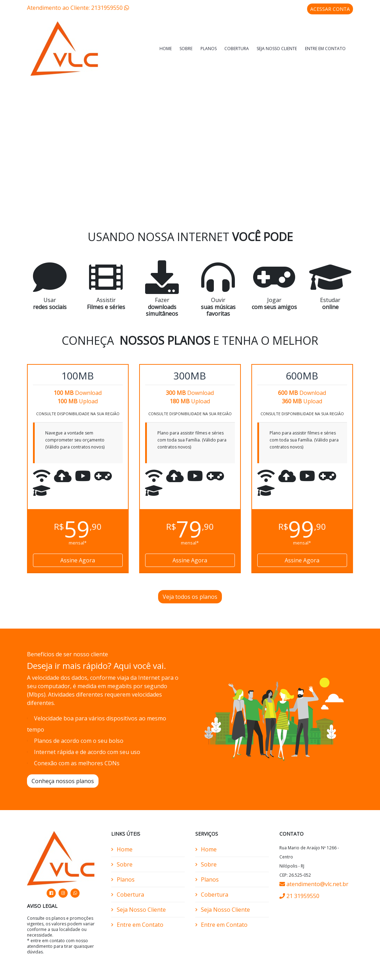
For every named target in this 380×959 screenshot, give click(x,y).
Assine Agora (77, 557)
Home (166, 49)
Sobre (185, 49)
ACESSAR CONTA (330, 9)
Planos (209, 49)
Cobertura (236, 49)
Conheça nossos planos (63, 778)
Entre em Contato (325, 49)
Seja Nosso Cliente (277, 49)
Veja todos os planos (190, 594)
